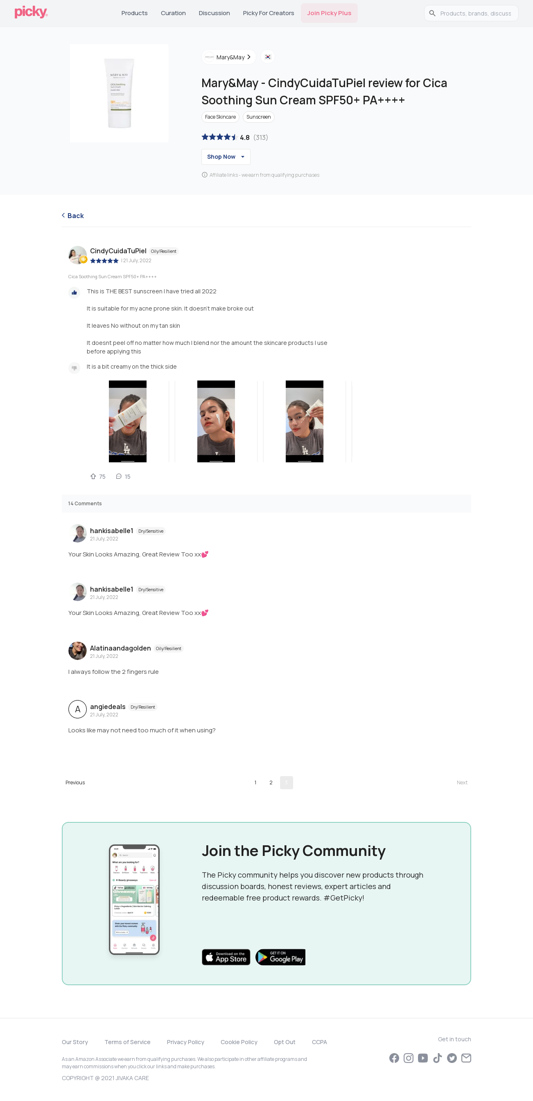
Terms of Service (127, 1042)
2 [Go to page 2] (271, 782)
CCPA (319, 1042)
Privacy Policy (185, 1042)
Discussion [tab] (214, 13)
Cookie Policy (239, 1042)
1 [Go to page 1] (255, 782)
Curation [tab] (173, 13)
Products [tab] (135, 13)
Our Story (75, 1042)
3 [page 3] (286, 782)
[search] (476, 13)
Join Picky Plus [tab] (329, 13)
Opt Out (285, 1042)
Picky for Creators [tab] (268, 13)
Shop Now (227, 157)
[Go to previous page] (75, 782)
